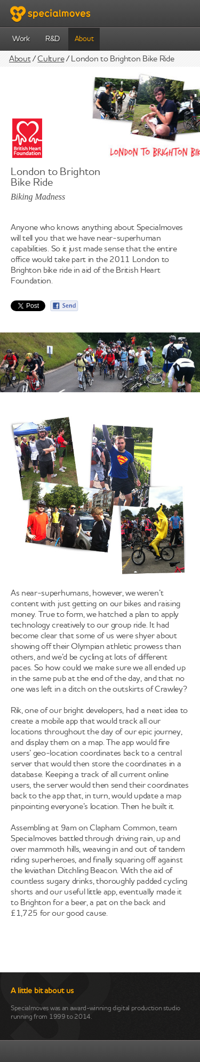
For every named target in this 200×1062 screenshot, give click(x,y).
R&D (52, 39)
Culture (50, 59)
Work (21, 39)
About (84, 39)
